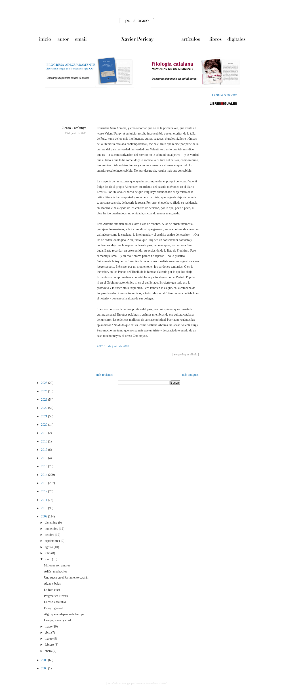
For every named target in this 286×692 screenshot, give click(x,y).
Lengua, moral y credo (58, 620)
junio (48, 559)
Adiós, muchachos (55, 571)
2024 (44, 391)
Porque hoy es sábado (185, 354)
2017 (44, 449)
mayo (49, 626)
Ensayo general (53, 608)
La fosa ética (52, 590)
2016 (44, 458)
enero (49, 651)
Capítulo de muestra (224, 95)
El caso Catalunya (73, 128)
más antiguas (190, 374)
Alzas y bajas (52, 583)
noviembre (52, 528)
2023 (44, 399)
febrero (50, 644)
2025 (44, 382)
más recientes (104, 374)
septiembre (52, 540)
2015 (44, 466)
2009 (44, 516)
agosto (49, 547)
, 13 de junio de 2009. (113, 346)
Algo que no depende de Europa (64, 614)
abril (48, 632)
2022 (44, 408)
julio (48, 553)
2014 (44, 474)
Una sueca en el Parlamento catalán (66, 577)
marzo (49, 638)
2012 (44, 491)
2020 (44, 424)
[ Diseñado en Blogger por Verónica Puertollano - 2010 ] (136, 683)
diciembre (51, 522)
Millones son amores (57, 565)
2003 (44, 668)
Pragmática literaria (56, 596)
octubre (50, 534)
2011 (44, 500)
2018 (44, 441)
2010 (44, 508)
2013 (44, 483)
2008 (44, 660)
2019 (44, 433)
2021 (44, 416)
